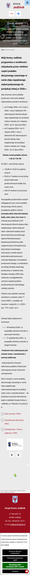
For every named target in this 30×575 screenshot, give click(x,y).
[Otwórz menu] (27, 2)
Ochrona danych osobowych (15, 552)
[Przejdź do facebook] (18, 13)
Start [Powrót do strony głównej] (2, 50)
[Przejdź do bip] (11, 13)
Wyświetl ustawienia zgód (15, 559)
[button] (27, 571)
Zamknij (15, 571)
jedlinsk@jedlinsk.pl (17, 524)
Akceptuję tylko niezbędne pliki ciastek (15, 566)
